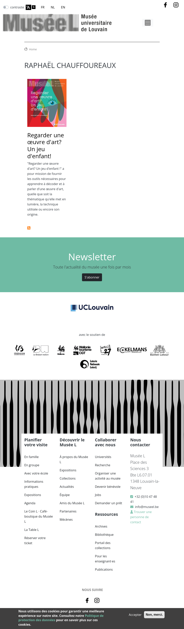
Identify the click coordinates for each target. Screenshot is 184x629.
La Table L (31, 530)
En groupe (31, 465)
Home (33, 49)
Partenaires (68, 511)
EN (63, 7)
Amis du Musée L (72, 503)
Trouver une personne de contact (141, 517)
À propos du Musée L (74, 459)
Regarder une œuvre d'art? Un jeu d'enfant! (45, 145)
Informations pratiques (33, 484)
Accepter (135, 615)
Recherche (102, 465)
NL (53, 7)
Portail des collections (102, 545)
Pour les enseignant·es (105, 558)
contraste (17, 7)
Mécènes (66, 519)
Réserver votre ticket (35, 540)
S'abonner (92, 277)
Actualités (67, 486)
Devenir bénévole (107, 486)
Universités (103, 457)
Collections (68, 478)
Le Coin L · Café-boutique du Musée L (38, 516)
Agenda (29, 503)
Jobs (98, 495)
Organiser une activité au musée (107, 476)
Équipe (65, 495)
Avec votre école (36, 473)
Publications (104, 569)
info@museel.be (146, 507)
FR (43, 7)
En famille (31, 457)
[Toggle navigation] (147, 23)
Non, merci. (154, 614)
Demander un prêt (108, 503)
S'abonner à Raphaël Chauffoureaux (28, 228)
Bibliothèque (104, 534)
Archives (101, 526)
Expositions (32, 495)
